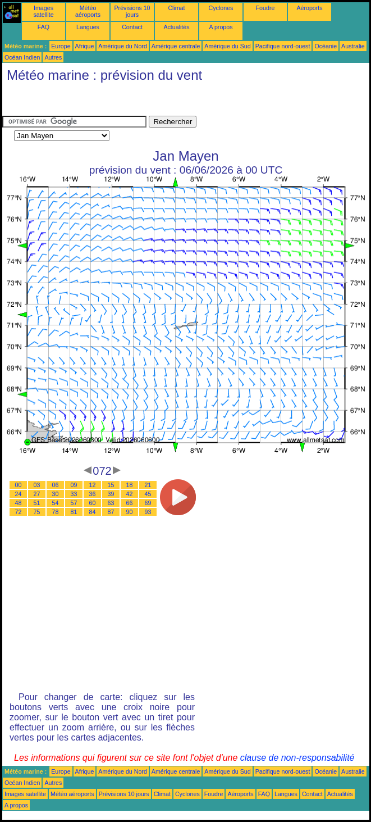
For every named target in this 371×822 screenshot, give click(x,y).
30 (55, 494)
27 (37, 494)
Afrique (84, 46)
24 (18, 494)
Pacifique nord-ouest (282, 46)
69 (148, 502)
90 (129, 511)
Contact (132, 27)
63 (111, 502)
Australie (352, 46)
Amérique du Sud (227, 46)
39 (111, 494)
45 (148, 494)
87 (111, 511)
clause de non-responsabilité (297, 757)
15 (111, 485)
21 (148, 485)
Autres (53, 57)
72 (18, 511)
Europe (60, 46)
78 (55, 511)
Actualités (176, 27)
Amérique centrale (176, 46)
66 (129, 502)
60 (92, 502)
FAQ (43, 27)
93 (148, 511)
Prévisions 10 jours (132, 11)
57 (74, 502)
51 (37, 502)
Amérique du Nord (122, 46)
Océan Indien (22, 57)
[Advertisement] (92, 102)
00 (18, 485)
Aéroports (309, 7)
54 (55, 502)
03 (37, 485)
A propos (220, 27)
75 (37, 511)
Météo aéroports (87, 11)
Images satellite (43, 11)
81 (74, 511)
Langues (87, 27)
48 (18, 502)
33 (74, 494)
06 (55, 485)
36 (92, 494)
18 (129, 485)
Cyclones (221, 7)
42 (129, 494)
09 (74, 485)
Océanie (325, 46)
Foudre (265, 7)
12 (92, 485)
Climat (176, 7)
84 (92, 511)
